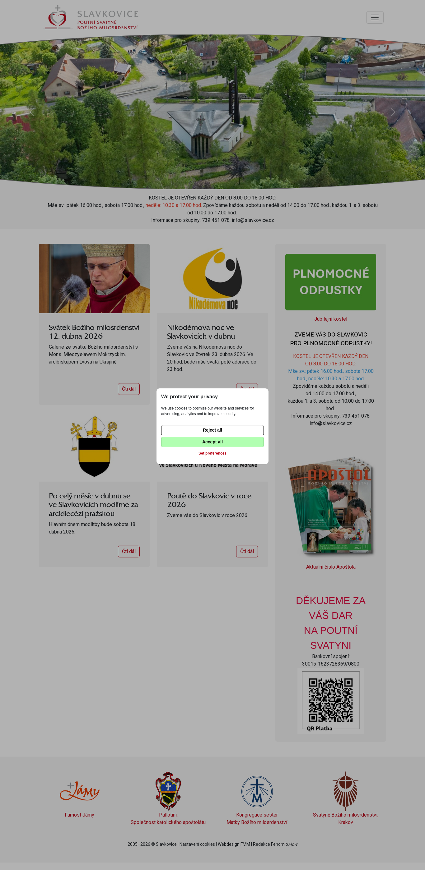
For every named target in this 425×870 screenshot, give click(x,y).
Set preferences (212, 453)
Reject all (212, 430)
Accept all (212, 441)
